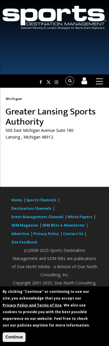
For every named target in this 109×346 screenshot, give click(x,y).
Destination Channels (31, 208)
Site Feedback (24, 242)
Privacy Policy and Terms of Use (32, 305)
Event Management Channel (37, 216)
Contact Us (73, 233)
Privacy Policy (46, 233)
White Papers (79, 216)
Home (16, 200)
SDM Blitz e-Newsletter (63, 225)
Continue (14, 337)
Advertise (20, 233)
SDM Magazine (24, 225)
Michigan (14, 99)
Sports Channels (41, 200)
